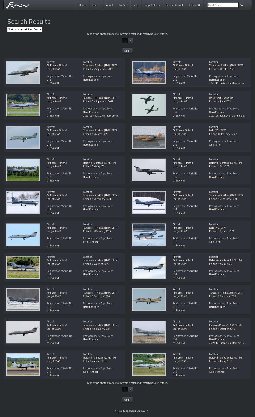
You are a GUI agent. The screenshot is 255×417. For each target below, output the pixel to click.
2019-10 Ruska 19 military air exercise (230, 343)
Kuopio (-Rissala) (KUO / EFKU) (225, 325)
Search (96, 5)
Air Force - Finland (57, 65)
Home (82, 5)
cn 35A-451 (53, 83)
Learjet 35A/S (54, 69)
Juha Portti (215, 145)
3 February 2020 (227, 296)
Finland (87, 69)
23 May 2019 (225, 361)
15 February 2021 (101, 199)
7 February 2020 (101, 296)
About (109, 5)
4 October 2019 (226, 329)
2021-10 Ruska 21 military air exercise (230, 83)
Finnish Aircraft (174, 5)
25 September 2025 (102, 69)
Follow (195, 5)
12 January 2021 (227, 231)
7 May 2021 (224, 166)
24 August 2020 (100, 264)
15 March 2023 (100, 134)
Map (136, 5)
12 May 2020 (225, 264)
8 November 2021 (227, 134)
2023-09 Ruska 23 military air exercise (104, 115)
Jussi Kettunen (91, 242)
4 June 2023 (224, 101)
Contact (123, 5)
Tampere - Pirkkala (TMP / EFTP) (100, 65)
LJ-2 (49, 80)
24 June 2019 (99, 361)
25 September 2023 (102, 101)
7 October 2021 (226, 69)
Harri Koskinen (91, 80)
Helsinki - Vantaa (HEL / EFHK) (99, 163)
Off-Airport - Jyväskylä (221, 98)
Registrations (152, 5)
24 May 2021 (99, 166)
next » (127, 51)
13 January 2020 (100, 329)
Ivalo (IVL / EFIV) (218, 130)
